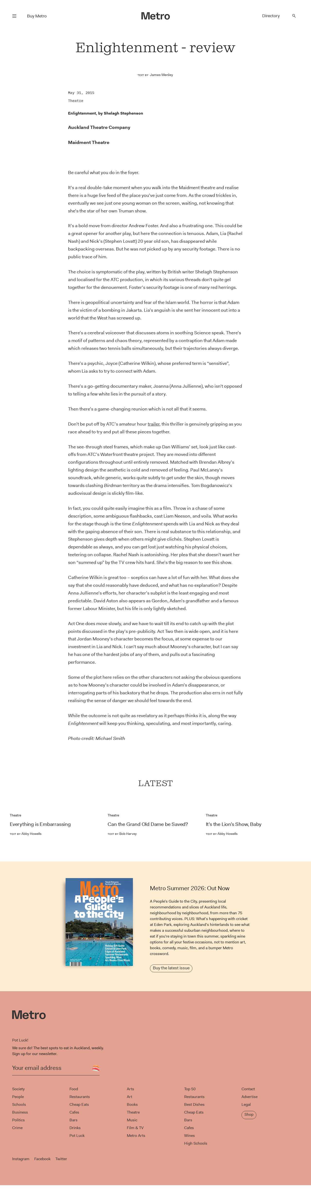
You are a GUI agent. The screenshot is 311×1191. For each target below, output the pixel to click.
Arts (130, 1088)
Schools (19, 1104)
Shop (248, 1114)
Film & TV (135, 1127)
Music (132, 1120)
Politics (18, 1120)
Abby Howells (26, 833)
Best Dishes (194, 1104)
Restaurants (79, 1096)
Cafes (74, 1112)
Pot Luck (77, 1135)
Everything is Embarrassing (40, 824)
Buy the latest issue (171, 968)
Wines (189, 1135)
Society (18, 1088)
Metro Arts (136, 1135)
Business (20, 1112)
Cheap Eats (79, 1104)
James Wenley (161, 74)
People (18, 1096)
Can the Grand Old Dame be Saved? (148, 824)
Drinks (75, 1127)
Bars (73, 1120)
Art (129, 1096)
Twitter (61, 1158)
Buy (37, 16)
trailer (153, 424)
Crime (17, 1127)
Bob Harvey (122, 833)
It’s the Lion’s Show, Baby (233, 824)
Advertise (250, 1096)
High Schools (195, 1143)
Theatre (75, 100)
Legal (246, 1104)
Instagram (20, 1158)
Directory (271, 16)
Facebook (42, 1158)
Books (132, 1104)
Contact (248, 1088)
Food (73, 1088)
